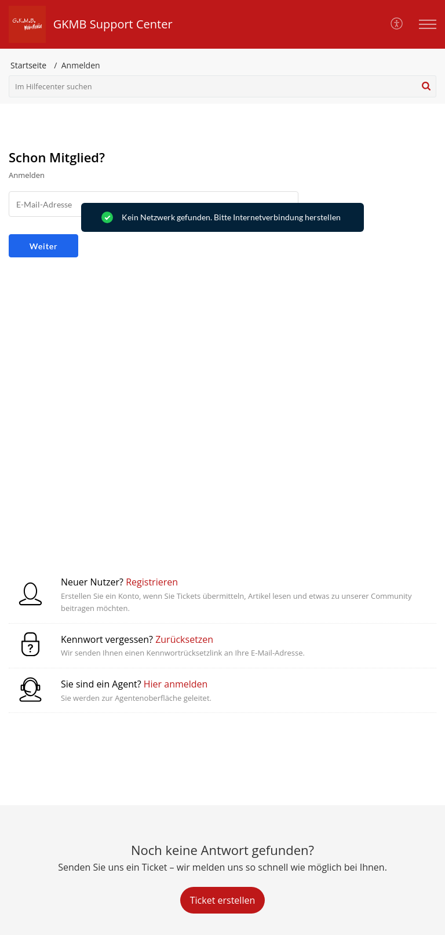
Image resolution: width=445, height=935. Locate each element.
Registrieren (152, 582)
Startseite (28, 65)
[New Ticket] (222, 900)
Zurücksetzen (184, 639)
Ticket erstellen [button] (222, 900)
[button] (397, 24)
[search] (222, 86)
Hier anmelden (176, 684)
